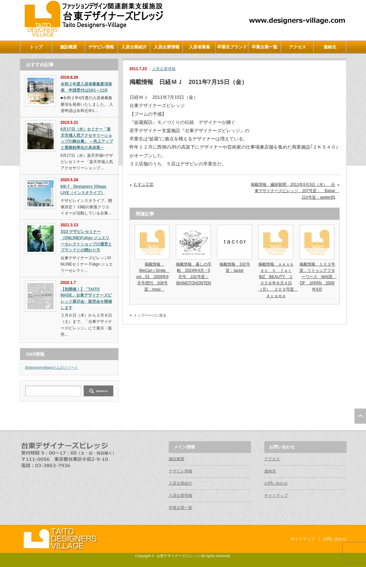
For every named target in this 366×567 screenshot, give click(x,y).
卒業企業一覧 (264, 46)
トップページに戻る (150, 315)
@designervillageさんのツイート (51, 367)
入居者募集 (199, 46)
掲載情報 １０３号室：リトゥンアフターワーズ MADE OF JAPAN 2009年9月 (318, 277)
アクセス (297, 46)
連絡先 (330, 46)
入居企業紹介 (134, 46)
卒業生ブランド (232, 46)
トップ (36, 46)
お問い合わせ (276, 483)
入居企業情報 (167, 46)
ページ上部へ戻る (360, 416)
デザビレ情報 (101, 46)
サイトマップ (276, 495)
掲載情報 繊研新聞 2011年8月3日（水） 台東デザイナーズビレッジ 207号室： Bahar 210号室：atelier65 (295, 191)
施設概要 (68, 46)
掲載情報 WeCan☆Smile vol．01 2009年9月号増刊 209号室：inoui (152, 277)
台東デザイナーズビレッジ (178, 556)
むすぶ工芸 (144, 184)
